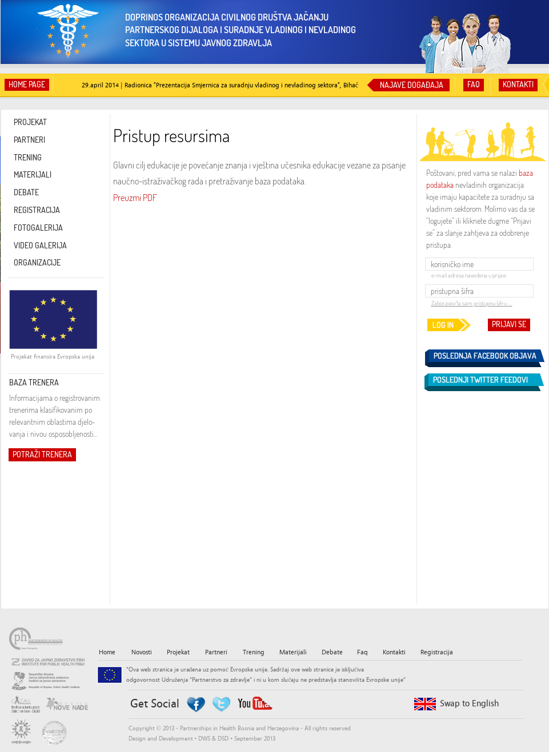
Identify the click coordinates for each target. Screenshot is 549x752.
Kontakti (394, 652)
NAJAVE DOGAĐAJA (411, 85)
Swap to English (469, 703)
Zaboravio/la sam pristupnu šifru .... (471, 303)
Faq (362, 652)
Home (107, 652)
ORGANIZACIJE (37, 262)
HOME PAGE (27, 84)
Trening (254, 652)
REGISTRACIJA (37, 210)
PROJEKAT (30, 122)
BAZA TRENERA (34, 382)
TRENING (28, 157)
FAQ (473, 84)
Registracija (436, 652)
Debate (332, 652)
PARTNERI (29, 139)
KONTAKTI (518, 84)
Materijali (293, 652)
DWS (204, 738)
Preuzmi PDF (135, 197)
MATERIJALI (32, 174)
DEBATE (26, 192)
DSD (223, 738)
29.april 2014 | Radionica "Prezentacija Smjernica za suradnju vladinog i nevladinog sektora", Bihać (220, 85)
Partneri (216, 652)
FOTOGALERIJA (38, 227)
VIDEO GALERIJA (40, 245)
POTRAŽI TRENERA (42, 454)
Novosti (141, 652)
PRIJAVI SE (509, 324)
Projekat (178, 652)
